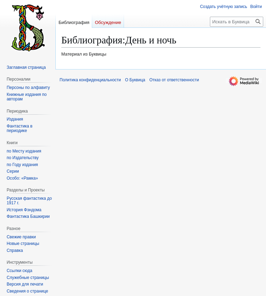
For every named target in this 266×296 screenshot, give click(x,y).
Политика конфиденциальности (90, 79)
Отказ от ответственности (174, 79)
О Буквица (135, 79)
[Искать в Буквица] (236, 22)
